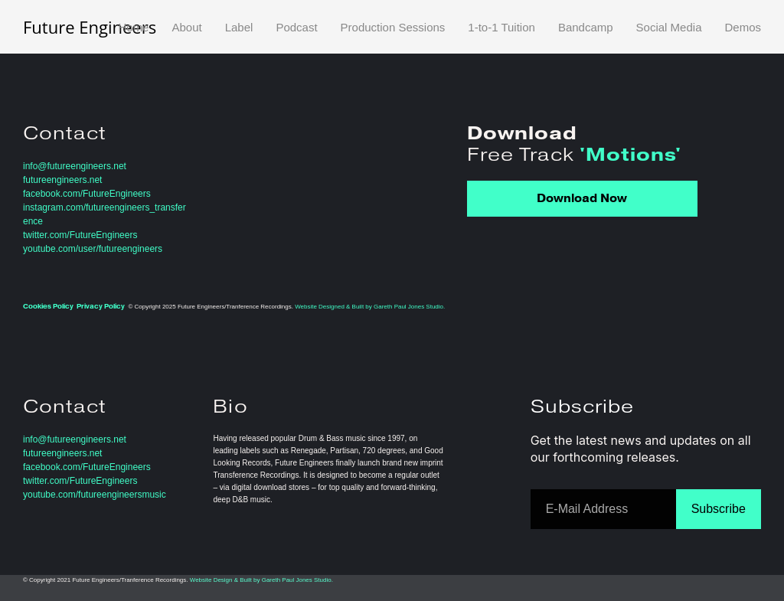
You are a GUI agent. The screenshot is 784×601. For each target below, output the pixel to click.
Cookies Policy (48, 306)
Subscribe (718, 508)
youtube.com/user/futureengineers (92, 248)
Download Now (582, 198)
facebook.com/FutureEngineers (87, 193)
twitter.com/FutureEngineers (80, 235)
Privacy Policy (101, 306)
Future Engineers (89, 26)
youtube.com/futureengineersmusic (94, 494)
